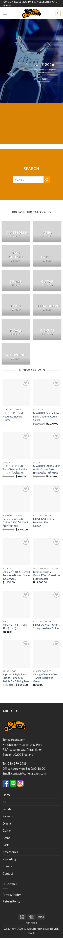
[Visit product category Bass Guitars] (16, 255)
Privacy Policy (12, 894)
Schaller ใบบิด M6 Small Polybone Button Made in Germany (16, 575)
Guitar (7, 830)
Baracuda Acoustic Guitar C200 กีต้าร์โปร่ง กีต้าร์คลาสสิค (16, 522)
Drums (7, 823)
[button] (5, 13)
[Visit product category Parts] (16, 304)
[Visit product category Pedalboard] (47, 304)
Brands (7, 866)
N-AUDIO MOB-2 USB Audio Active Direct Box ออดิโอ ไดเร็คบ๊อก (46, 469)
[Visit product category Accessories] (16, 231)
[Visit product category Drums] (16, 280)
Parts (6, 845)
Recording (9, 859)
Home (7, 795)
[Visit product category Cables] (47, 255)
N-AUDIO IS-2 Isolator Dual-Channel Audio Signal (46, 416)
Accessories (10, 852)
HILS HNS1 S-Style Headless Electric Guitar (44, 522)
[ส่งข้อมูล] (47, 179)
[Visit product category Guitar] (47, 280)
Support (31, 923)
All (4, 802)
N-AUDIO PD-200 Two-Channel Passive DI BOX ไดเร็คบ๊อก (15, 469)
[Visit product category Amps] (47, 231)
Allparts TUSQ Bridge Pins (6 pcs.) (15, 626)
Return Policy (11, 901)
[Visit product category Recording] (16, 353)
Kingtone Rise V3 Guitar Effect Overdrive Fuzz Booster (46, 575)
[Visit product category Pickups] (47, 329)
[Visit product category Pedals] (16, 329)
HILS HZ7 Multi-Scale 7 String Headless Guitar (46, 626)
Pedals (7, 809)
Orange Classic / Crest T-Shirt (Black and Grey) (46, 678)
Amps (6, 838)
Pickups (8, 816)
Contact (8, 873)
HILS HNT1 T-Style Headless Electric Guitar (13, 416)
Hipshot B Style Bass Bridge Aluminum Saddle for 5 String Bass (16, 678)
